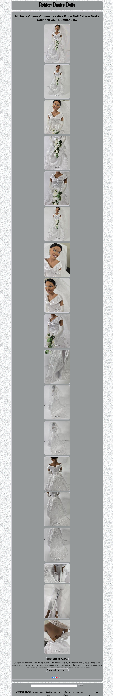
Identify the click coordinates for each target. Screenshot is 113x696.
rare (41, 692)
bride (82, 692)
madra (35, 692)
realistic (95, 692)
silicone (88, 692)
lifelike (48, 691)
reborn (57, 692)
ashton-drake (23, 691)
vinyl (77, 692)
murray (71, 692)
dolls (64, 692)
